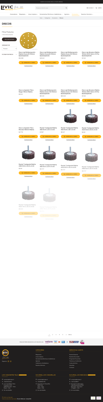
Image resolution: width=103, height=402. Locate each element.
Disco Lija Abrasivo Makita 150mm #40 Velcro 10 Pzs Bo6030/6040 (90, 54)
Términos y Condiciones (75, 361)
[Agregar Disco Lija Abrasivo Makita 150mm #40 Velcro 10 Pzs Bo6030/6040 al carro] (91, 62)
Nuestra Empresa (73, 354)
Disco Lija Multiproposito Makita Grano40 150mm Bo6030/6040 (27, 54)
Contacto (71, 367)
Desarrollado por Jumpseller (24, 399)
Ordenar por (6, 45)
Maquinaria (38, 354)
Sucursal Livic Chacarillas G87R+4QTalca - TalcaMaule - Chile (43, 386)
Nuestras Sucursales (74, 356)
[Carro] (98, 8)
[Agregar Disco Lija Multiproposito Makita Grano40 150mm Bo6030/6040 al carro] (28, 62)
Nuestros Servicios (40, 365)
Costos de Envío (73, 363)
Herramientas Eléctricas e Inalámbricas (45, 359)
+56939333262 (7, 381)
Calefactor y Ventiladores (42, 363)
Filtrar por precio (9, 54)
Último (70, 334)
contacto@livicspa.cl (8, 379)
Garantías (71, 365)
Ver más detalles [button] (7, 390)
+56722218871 (73, 381)
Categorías (47, 18)
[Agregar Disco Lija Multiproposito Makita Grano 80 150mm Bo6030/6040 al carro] (70, 62)
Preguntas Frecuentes (74, 359)
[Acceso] (90, 8)
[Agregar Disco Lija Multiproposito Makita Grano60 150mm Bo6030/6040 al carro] (49, 62)
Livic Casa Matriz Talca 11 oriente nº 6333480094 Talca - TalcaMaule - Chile (9, 386)
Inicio (41, 18)
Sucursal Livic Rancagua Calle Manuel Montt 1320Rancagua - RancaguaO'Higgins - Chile (76, 386)
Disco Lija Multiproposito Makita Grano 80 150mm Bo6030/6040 (69, 54)
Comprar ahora (28, 66)
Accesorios (55, 18)
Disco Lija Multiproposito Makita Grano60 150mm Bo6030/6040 (48, 54)
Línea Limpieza (39, 356)
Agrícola (38, 361)
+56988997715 (40, 381)
